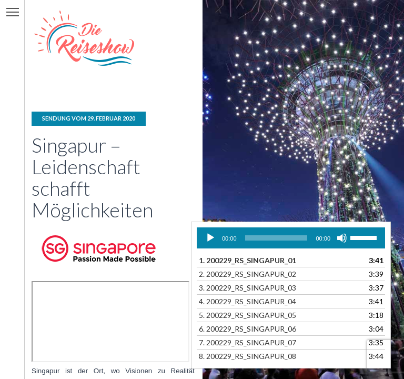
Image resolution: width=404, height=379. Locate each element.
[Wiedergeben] (210, 238)
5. (247, 315)
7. (247, 342)
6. (247, 328)
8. (247, 356)
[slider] (276, 238)
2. (247, 274)
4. (247, 301)
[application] (291, 237)
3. (247, 287)
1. (247, 260)
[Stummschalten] (342, 238)
